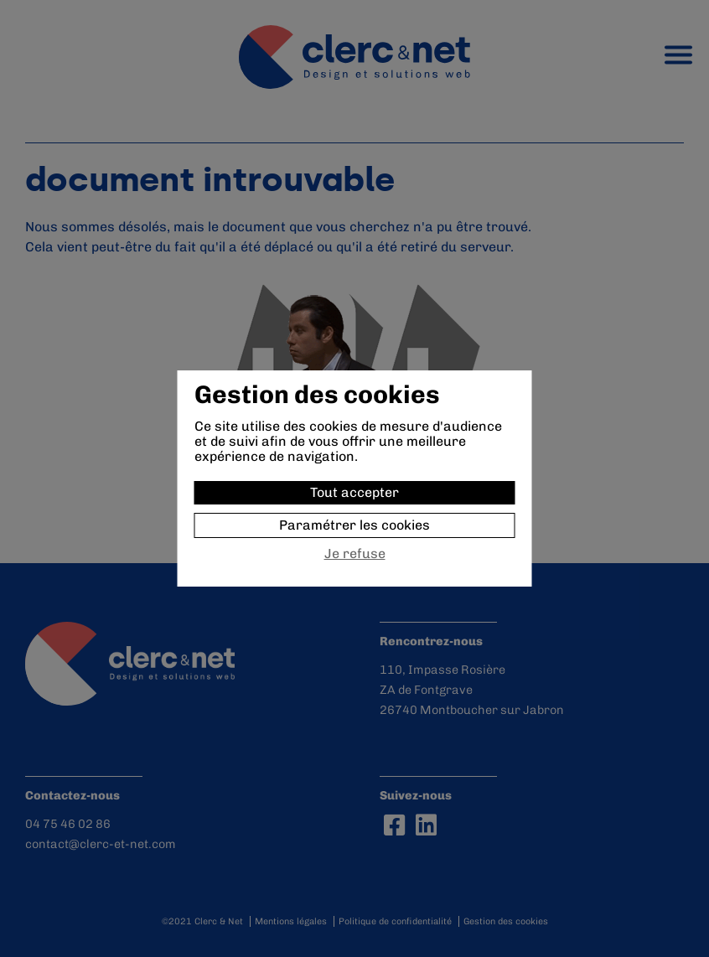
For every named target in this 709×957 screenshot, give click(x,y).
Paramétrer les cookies (354, 525)
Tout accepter (354, 492)
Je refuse (355, 553)
